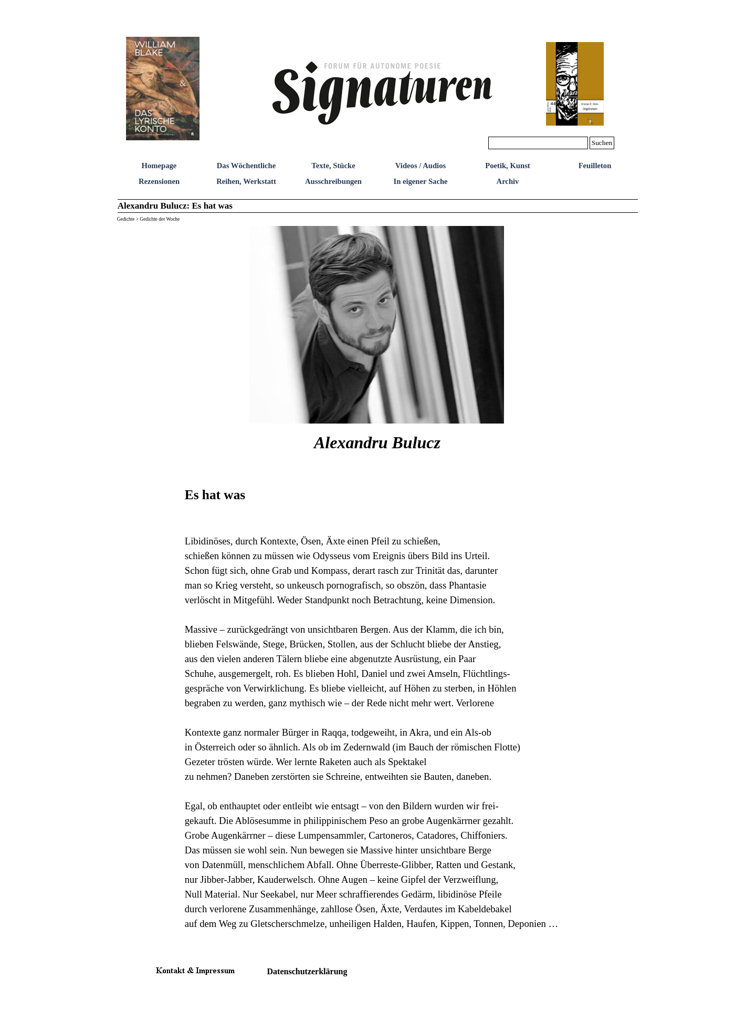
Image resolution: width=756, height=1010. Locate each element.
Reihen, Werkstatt (246, 181)
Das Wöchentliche (246, 165)
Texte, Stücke (333, 165)
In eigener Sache (420, 181)
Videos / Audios (420, 165)
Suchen (602, 143)
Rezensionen (159, 181)
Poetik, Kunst (507, 165)
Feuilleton (595, 165)
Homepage (159, 165)
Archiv (508, 181)
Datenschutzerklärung (307, 971)
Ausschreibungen (333, 181)
